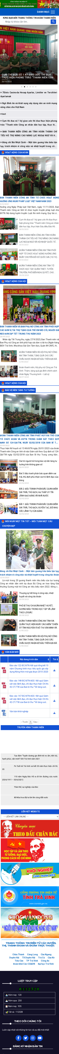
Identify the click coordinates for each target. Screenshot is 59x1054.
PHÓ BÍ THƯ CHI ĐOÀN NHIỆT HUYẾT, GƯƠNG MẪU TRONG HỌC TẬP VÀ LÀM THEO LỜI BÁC (37, 609)
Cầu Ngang (46, 954)
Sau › (35, 722)
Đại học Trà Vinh (46, 964)
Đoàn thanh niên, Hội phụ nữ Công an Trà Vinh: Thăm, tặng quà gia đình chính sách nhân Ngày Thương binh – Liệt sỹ (38, 370)
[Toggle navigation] (46, 11)
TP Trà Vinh (32, 961)
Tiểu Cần (19, 961)
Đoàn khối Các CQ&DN (24, 964)
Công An (45, 961)
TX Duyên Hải (28, 957)
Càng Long (32, 954)
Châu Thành (18, 954)
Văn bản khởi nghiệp (19, 711)
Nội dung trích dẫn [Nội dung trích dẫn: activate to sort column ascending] (29, 659)
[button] (21, 86)
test (3, 114)
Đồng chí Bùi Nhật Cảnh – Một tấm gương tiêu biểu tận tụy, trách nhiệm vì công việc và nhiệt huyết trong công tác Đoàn (28, 146)
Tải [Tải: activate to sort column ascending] (54, 659)
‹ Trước (24, 722)
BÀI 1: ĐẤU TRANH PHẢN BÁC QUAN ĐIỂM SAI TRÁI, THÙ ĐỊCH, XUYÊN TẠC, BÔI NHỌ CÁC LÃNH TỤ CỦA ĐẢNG (38, 507)
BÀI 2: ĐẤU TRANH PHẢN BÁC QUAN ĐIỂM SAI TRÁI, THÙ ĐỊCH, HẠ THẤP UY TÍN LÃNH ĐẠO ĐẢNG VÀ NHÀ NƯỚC (38, 492)
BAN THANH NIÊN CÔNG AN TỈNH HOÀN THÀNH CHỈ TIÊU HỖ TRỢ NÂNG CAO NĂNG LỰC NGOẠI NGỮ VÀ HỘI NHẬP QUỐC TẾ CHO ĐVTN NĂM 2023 (28, 135)
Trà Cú (41, 957)
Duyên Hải (14, 957)
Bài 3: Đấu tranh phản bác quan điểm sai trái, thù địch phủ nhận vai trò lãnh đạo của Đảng (38, 476)
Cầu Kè (51, 957)
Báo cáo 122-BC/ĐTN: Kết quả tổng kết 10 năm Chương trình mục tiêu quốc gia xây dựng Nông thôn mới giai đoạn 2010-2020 (29, 668)
